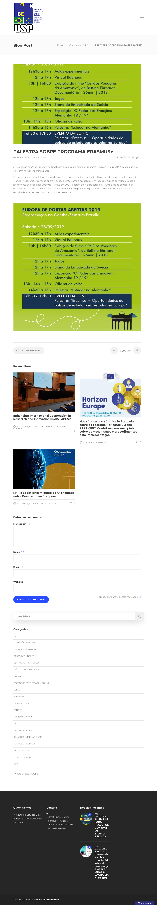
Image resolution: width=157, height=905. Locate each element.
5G (14, 636)
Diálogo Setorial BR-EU (26, 669)
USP (15, 764)
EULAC (16, 690)
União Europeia (22, 757)
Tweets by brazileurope (25, 773)
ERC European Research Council (40, 427)
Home (60, 45)
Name (18, 552)
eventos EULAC (21, 703)
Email (18, 567)
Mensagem (21, 524)
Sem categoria (48, 503)
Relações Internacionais (27, 737)
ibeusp (20, 157)
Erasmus (18, 676)
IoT (15, 723)
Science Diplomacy (24, 744)
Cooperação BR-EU (79, 45)
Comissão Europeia (24, 642)
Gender (17, 710)
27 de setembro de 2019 (35, 157)
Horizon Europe (23, 717)
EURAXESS (18, 696)
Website (18, 582)
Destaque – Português (26, 663)
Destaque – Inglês (23, 656)
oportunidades (22, 730)
